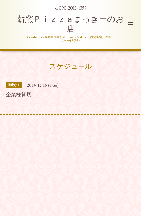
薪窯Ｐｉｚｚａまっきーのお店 (70, 24)
